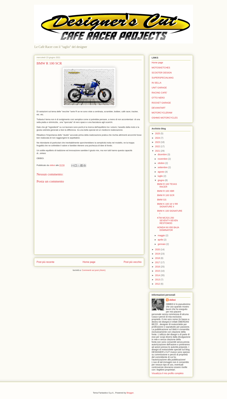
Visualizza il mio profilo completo (167, 373)
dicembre (162, 154)
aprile (161, 239)
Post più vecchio (133, 262)
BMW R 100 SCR (165, 195)
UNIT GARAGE (159, 87)
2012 (158, 284)
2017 (158, 262)
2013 (158, 279)
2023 (158, 142)
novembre (163, 159)
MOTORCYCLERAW (162, 112)
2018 (158, 258)
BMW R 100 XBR (165, 191)
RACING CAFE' (159, 92)
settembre (163, 167)
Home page (89, 262)
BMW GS (161, 199)
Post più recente (45, 262)
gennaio (162, 244)
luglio (160, 176)
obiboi (172, 300)
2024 (158, 138)
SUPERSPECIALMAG (163, 77)
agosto (161, 172)
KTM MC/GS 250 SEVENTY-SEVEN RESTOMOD (167, 220)
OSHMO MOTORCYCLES (165, 117)
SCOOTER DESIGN (162, 72)
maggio (162, 235)
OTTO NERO (158, 97)
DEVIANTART (158, 108)
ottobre (161, 163)
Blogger (130, 393)
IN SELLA (156, 82)
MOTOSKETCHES (161, 67)
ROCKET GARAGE (161, 102)
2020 (158, 249)
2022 (158, 146)
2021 (158, 151)
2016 (158, 266)
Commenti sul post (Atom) (93, 270)
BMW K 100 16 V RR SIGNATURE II (167, 205)
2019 (158, 253)
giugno (161, 180)
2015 (158, 271)
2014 (158, 275)
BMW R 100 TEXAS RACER (167, 185)
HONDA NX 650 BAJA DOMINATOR (168, 228)
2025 (158, 133)
